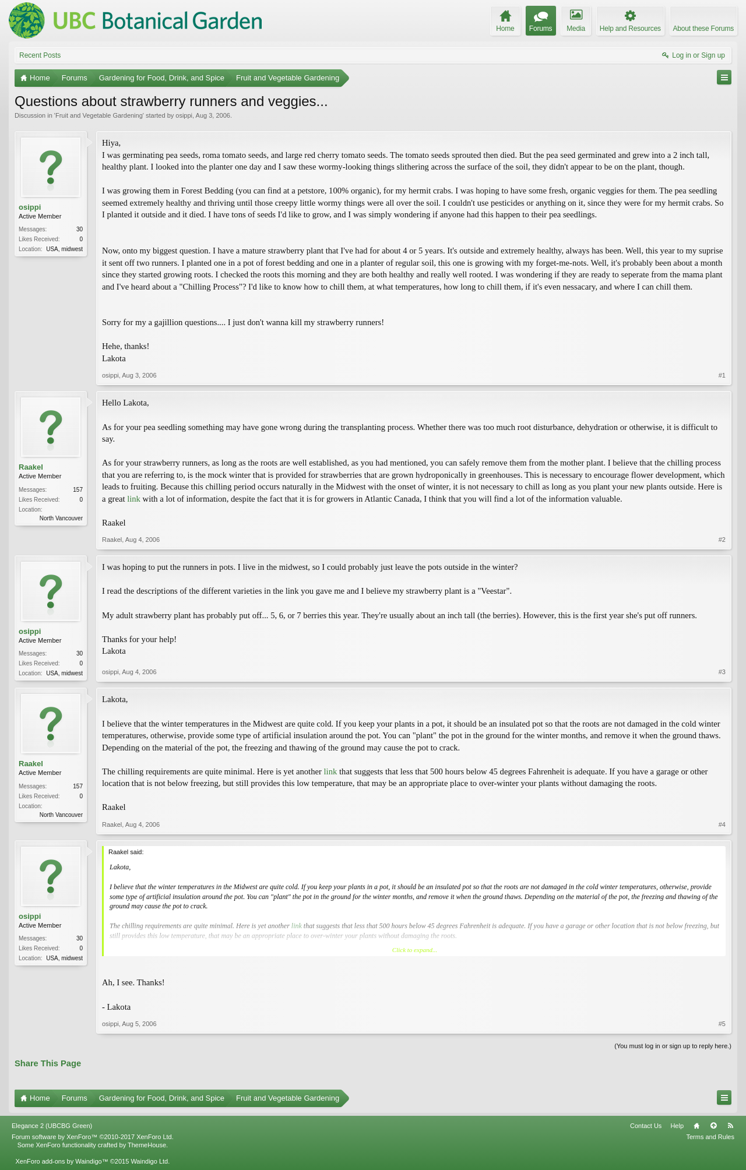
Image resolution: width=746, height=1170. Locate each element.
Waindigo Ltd (149, 1161)
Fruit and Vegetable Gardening (99, 115)
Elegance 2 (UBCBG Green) (52, 1125)
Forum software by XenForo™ (93, 1136)
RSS (730, 1126)
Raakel (31, 467)
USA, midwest (64, 249)
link (133, 498)
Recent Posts (40, 55)
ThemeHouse (147, 1144)
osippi (183, 115)
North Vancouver (61, 518)
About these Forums (703, 28)
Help (677, 1125)
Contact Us (645, 1125)
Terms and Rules (710, 1136)
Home (696, 1126)
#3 (722, 671)
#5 (722, 1023)
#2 (722, 539)
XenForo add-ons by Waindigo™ (61, 1161)
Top (713, 1126)
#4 (722, 824)
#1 (722, 375)
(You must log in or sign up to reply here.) (672, 1045)
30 (79, 229)
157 (78, 490)
